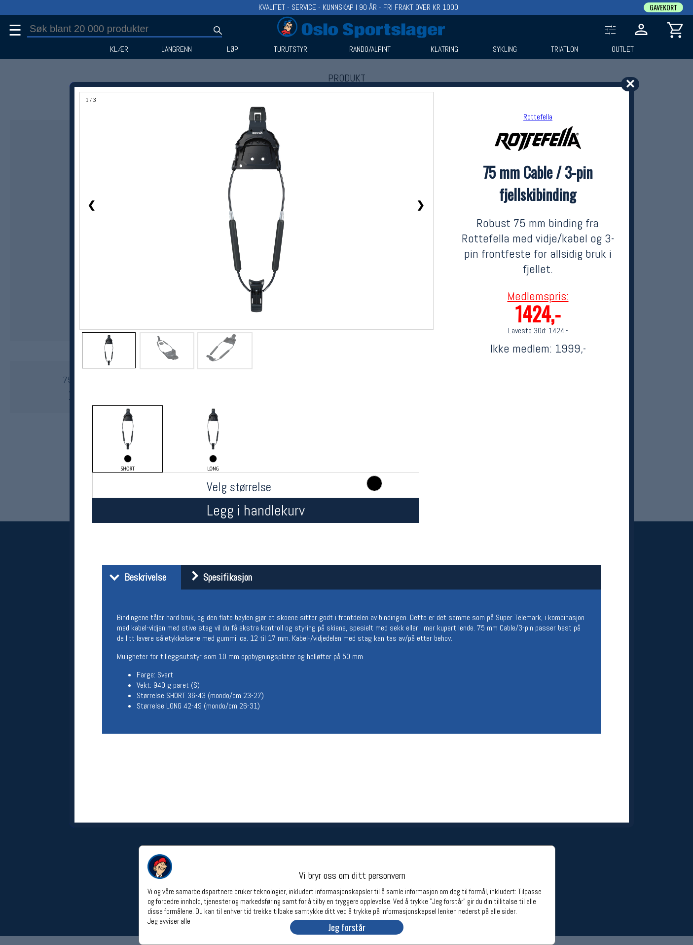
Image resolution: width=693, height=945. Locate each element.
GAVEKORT (663, 7)
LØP (232, 49)
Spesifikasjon (217, 577)
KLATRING (444, 49)
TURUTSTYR (290, 49)
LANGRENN (176, 49)
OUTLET (623, 49)
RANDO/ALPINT (370, 49)
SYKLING (505, 49)
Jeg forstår (346, 927)
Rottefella (537, 117)
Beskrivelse (135, 577)
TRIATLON (564, 49)
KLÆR (119, 49)
